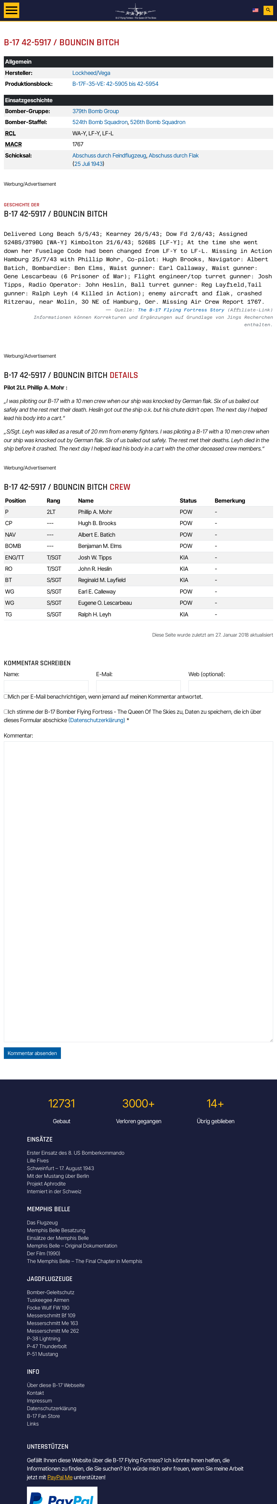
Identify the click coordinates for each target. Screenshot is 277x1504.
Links (33, 1423)
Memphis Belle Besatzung (56, 1230)
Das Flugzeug (42, 1222)
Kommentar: (18, 735)
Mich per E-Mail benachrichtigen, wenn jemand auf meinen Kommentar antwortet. (103, 696)
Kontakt (35, 1393)
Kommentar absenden (32, 1053)
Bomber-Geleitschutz (50, 1292)
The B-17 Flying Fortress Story (181, 309)
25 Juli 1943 (88, 163)
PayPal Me (59, 1477)
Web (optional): (207, 674)
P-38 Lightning (43, 1338)
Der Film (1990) (43, 1253)
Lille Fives (38, 1160)
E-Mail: (104, 674)
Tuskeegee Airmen (48, 1300)
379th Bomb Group (95, 111)
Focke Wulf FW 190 (48, 1307)
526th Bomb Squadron (157, 122)
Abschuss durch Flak (174, 155)
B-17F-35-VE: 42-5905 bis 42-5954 (115, 83)
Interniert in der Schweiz (54, 1191)
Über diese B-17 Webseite (56, 1385)
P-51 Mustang (42, 1354)
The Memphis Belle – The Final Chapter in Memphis (84, 1261)
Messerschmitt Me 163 (52, 1323)
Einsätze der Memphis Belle (58, 1238)
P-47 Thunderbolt (47, 1346)
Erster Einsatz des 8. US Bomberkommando (75, 1153)
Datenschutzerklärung (51, 1408)
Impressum (39, 1400)
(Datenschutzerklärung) (96, 720)
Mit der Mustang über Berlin (58, 1176)
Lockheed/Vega (91, 72)
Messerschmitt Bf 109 (51, 1315)
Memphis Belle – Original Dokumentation (72, 1245)
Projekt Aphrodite (46, 1183)
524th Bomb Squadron (100, 122)
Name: (11, 674)
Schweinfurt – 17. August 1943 (60, 1168)
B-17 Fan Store (43, 1416)
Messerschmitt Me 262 (53, 1331)
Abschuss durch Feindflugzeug (109, 155)
